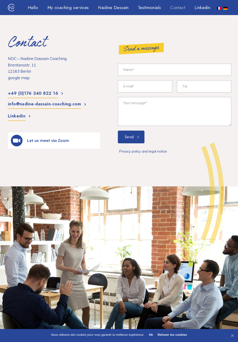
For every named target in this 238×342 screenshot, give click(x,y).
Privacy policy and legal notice (143, 151)
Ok (151, 334)
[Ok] (232, 335)
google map (19, 77)
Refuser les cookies (172, 334)
